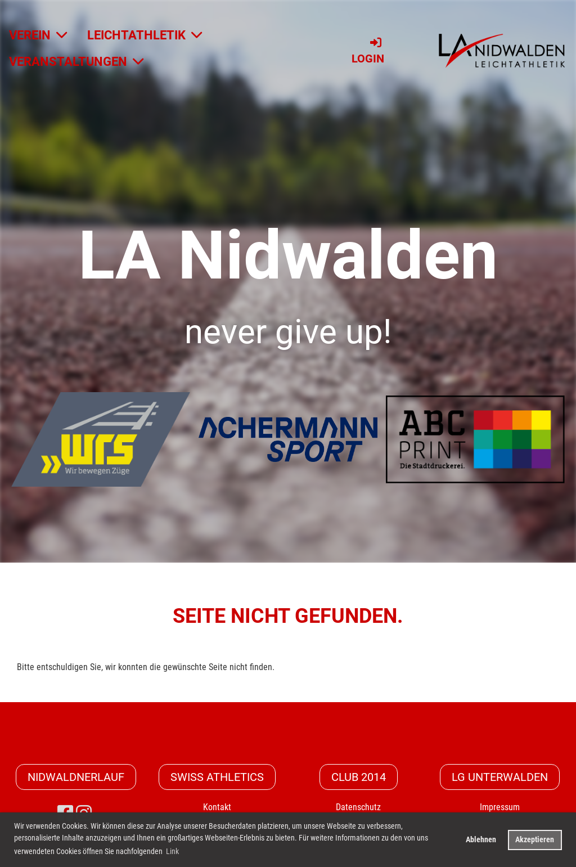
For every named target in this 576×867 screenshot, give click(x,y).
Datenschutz (358, 807)
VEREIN (38, 35)
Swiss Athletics (217, 777)
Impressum (500, 807)
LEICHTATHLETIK (144, 35)
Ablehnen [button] (481, 839)
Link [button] (172, 851)
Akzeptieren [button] (534, 839)
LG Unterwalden (500, 777)
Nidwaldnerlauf (76, 777)
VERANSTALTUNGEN (76, 62)
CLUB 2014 (358, 777)
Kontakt (217, 807)
